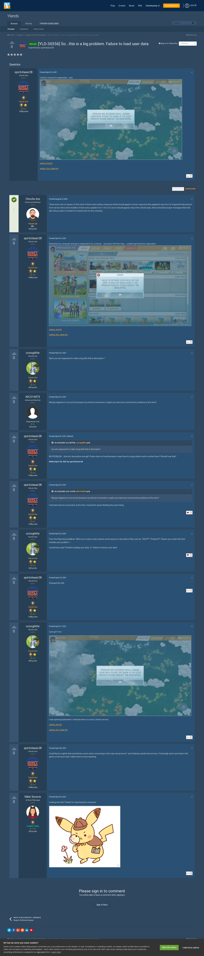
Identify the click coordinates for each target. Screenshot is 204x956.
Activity (28, 23)
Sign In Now (102, 904)
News (132, 6)
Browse (14, 23)
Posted (48, 72)
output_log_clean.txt (49, 168)
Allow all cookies (169, 947)
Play (113, 6)
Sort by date (178, 189)
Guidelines (24, 29)
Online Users (38, 29)
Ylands (13, 16)
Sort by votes (190, 189)
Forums (11, 29)
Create (122, 6)
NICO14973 (33, 396)
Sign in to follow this (169, 43)
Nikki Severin (33, 796)
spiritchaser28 (47, 48)
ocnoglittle (33, 352)
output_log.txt (46, 163)
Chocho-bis (33, 199)
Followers (185, 44)
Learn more (56, 952)
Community (152, 6)
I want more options (190, 947)
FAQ (140, 6)
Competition (171, 6)
